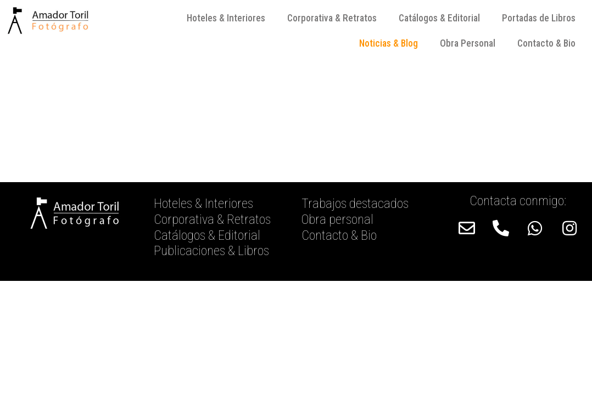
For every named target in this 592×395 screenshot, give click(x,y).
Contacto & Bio (546, 43)
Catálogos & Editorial (439, 18)
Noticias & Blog (388, 43)
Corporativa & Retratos (332, 18)
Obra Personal (467, 43)
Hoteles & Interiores (226, 18)
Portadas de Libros (539, 18)
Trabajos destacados (355, 203)
